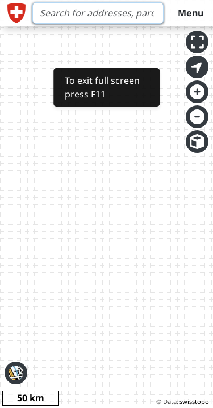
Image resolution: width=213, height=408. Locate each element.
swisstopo (194, 401)
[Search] (98, 13)
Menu (190, 13)
